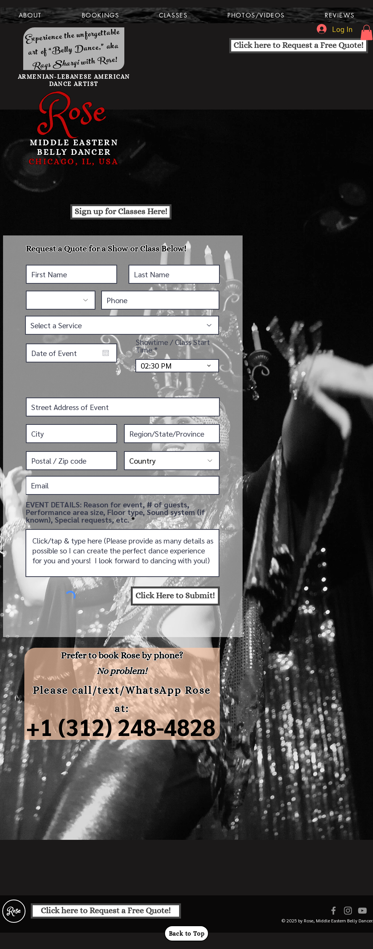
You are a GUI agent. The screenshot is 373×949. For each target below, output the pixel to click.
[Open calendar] (106, 353)
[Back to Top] (186, 933)
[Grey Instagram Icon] (348, 910)
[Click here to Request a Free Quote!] (298, 45)
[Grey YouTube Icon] (362, 910)
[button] (30, 15)
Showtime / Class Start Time (173, 345)
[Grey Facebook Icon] (333, 910)
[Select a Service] (122, 325)
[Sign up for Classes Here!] (120, 211)
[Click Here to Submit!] (175, 596)
